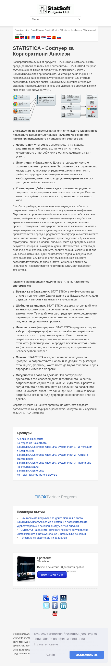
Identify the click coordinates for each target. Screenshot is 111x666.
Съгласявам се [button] (87, 654)
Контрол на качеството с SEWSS (37, 474)
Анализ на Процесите (30, 438)
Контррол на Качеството (32, 442)
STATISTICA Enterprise (30, 470)
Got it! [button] (51, 654)
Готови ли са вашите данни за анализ (44, 537)
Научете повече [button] (46, 644)
